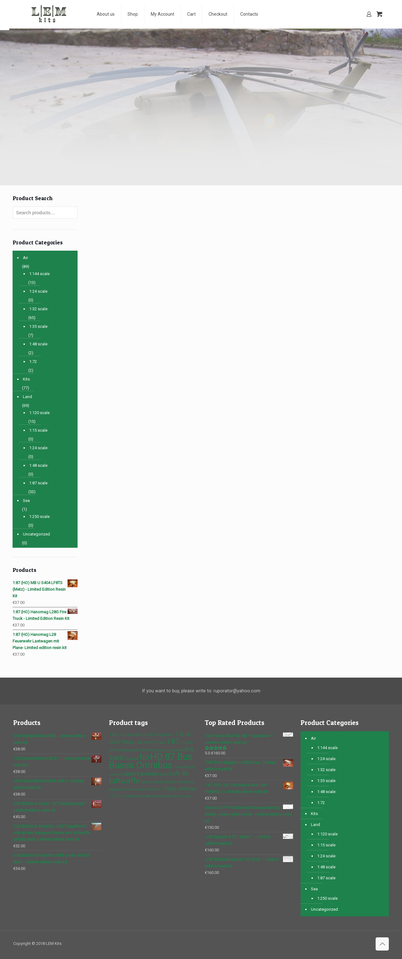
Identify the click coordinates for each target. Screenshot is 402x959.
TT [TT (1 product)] (111, 796)
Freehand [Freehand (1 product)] (131, 759)
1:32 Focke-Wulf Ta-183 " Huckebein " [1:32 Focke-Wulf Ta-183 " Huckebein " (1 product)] (146, 735)
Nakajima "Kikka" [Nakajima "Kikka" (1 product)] (122, 789)
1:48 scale (38, 344)
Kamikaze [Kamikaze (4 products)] (148, 774)
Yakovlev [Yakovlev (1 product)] (185, 796)
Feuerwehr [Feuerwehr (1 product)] (175, 750)
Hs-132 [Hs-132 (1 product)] (189, 767)
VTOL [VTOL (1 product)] (118, 796)
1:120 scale (39, 412)
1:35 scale (38, 326)
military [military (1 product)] (146, 782)
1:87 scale (38, 483)
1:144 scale (39, 273)
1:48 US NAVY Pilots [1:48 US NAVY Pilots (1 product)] (150, 743)
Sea (26, 500)
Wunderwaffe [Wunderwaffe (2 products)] (157, 796)
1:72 (33, 361)
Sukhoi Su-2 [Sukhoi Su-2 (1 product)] (154, 789)
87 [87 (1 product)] (191, 743)
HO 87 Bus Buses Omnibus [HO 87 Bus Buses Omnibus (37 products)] (151, 760)
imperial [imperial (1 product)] (115, 774)
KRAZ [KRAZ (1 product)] (164, 774)
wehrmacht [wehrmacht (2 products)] (134, 796)
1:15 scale (38, 430)
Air (25, 257)
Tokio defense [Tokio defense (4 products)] (180, 789)
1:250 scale (39, 516)
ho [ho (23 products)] (144, 757)
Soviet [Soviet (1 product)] (141, 789)
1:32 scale (38, 308)
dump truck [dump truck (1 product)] (157, 750)
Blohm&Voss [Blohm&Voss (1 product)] (125, 750)
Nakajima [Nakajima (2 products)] (185, 782)
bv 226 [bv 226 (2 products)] (142, 750)
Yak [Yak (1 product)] (174, 796)
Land (27, 396)
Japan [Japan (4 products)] (129, 774)
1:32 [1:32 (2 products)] (113, 734)
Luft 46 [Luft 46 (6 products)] (179, 773)
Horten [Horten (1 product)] (178, 767)
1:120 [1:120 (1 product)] (184, 743)
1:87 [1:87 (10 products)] (172, 741)
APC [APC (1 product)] (112, 750)
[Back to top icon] (382, 944)
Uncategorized (36, 534)
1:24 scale (38, 291)
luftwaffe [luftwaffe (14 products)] (124, 780)
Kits (26, 379)
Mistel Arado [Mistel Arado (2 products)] (165, 782)
